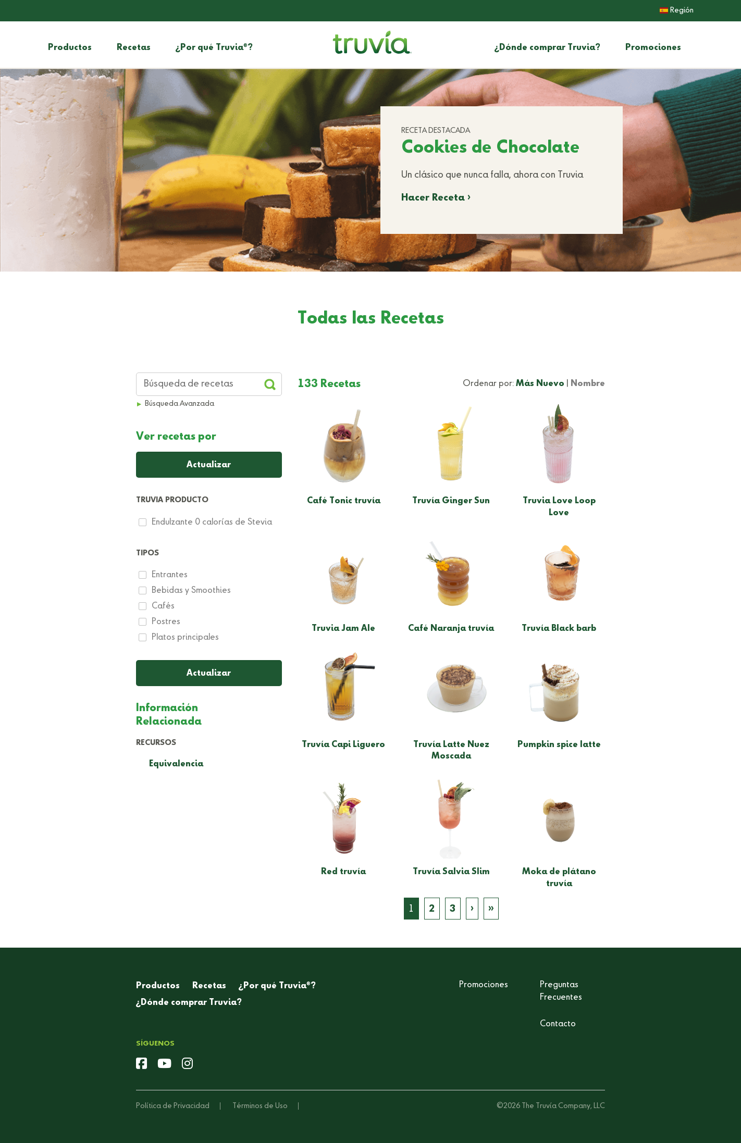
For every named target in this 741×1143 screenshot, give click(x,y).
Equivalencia (176, 764)
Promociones (653, 48)
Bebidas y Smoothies (191, 591)
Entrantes (170, 575)
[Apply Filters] (209, 673)
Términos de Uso (260, 1106)
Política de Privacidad (172, 1106)
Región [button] (677, 10)
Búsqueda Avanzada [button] (179, 403)
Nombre (588, 384)
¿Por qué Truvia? (214, 48)
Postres (166, 622)
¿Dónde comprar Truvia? (547, 48)
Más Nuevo (540, 384)
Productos (70, 48)
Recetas (134, 48)
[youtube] (164, 1065)
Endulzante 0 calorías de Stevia (212, 522)
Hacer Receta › (436, 198)
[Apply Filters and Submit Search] (270, 384)
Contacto (558, 1024)
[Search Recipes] (209, 384)
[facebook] (141, 1065)
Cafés (163, 606)
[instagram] (187, 1065)
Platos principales (185, 637)
